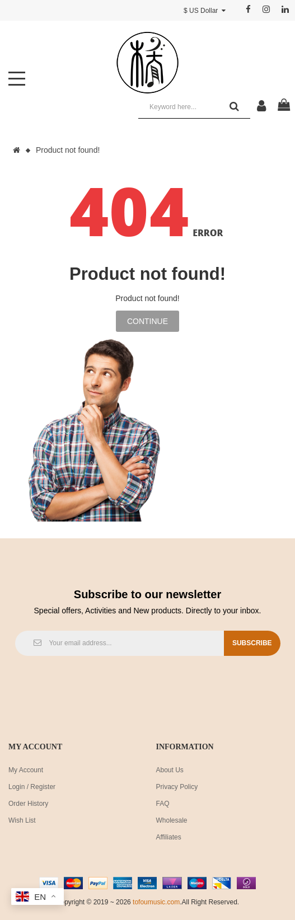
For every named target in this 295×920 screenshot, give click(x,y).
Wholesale (172, 820)
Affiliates (168, 837)
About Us (170, 770)
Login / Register (31, 787)
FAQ (163, 804)
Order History (28, 804)
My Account (25, 770)
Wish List (22, 820)
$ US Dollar (205, 11)
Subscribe (252, 643)
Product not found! (68, 149)
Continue (147, 321)
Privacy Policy (177, 787)
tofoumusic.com (156, 902)
